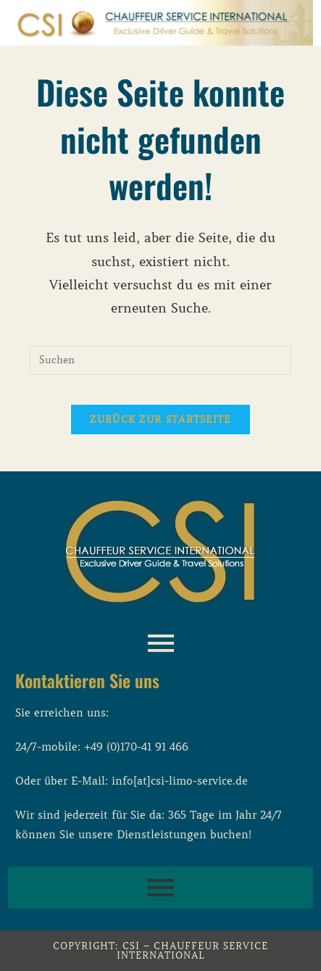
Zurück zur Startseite (160, 419)
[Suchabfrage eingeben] (160, 360)
